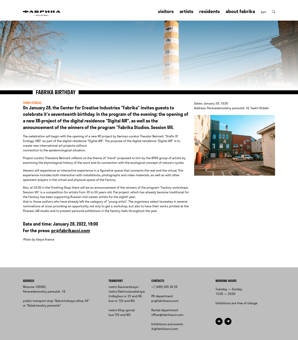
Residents (209, 11)
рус (263, 12)
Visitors (166, 11)
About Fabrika (240, 11)
